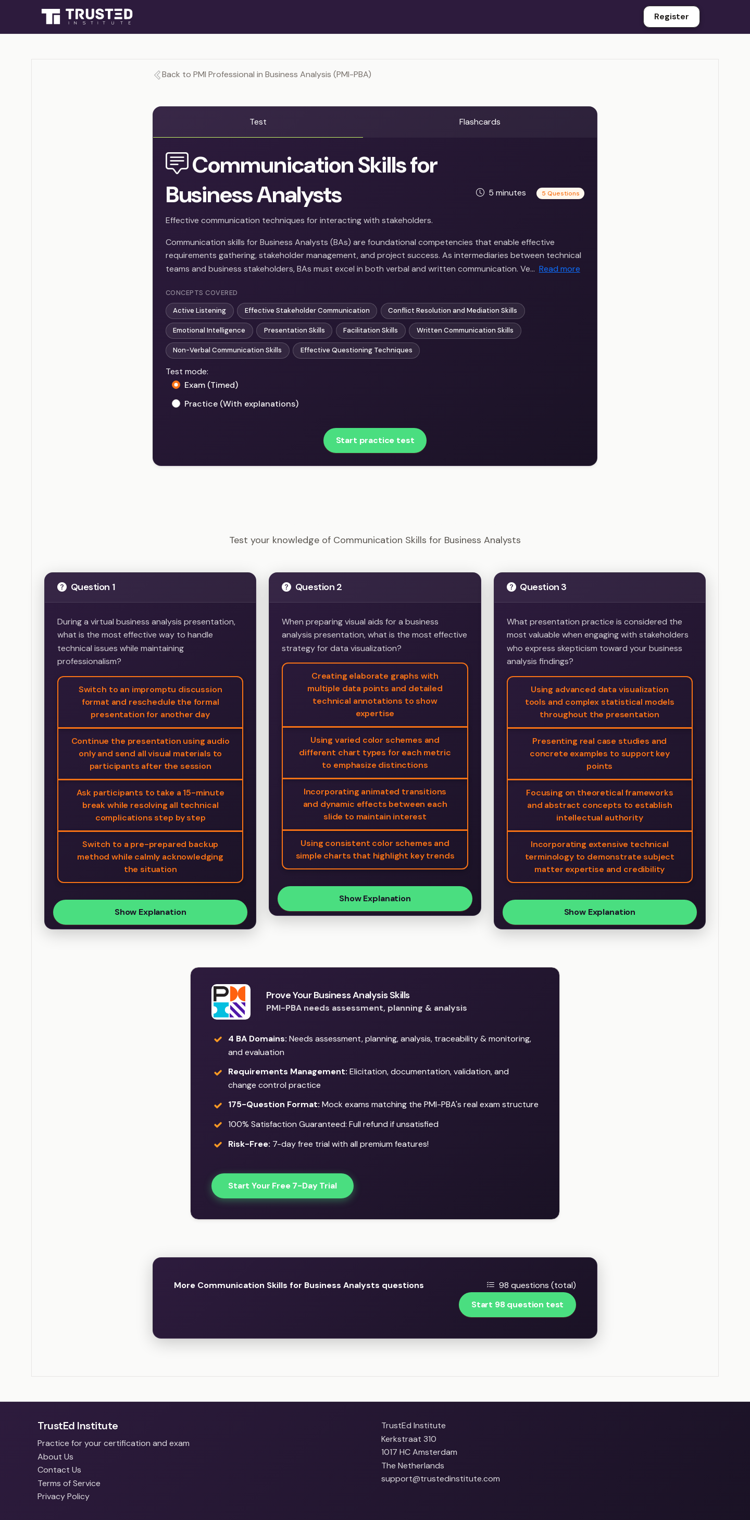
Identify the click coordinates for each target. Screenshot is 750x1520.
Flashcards (480, 121)
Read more (559, 268)
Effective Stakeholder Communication (307, 310)
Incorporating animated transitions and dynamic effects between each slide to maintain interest (375, 804)
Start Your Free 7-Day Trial (282, 1185)
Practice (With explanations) (241, 403)
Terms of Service (69, 1483)
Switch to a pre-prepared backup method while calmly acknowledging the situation (150, 857)
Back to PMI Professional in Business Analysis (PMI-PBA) (262, 74)
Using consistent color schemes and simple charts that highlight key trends (375, 849)
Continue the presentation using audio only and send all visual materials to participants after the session (150, 753)
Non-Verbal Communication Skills (227, 350)
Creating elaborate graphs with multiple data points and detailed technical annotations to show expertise (375, 694)
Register (671, 16)
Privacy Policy (64, 1496)
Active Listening (199, 310)
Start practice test (375, 440)
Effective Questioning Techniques (357, 350)
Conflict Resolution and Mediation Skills (452, 310)
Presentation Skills (294, 330)
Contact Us (59, 1469)
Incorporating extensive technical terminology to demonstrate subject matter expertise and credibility (600, 857)
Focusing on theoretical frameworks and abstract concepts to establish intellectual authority (599, 805)
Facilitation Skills (370, 330)
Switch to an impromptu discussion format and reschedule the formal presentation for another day (150, 702)
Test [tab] (258, 121)
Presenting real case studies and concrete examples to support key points (600, 753)
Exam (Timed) (211, 384)
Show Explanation (150, 911)
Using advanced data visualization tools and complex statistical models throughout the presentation (599, 702)
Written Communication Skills (465, 330)
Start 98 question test (517, 1304)
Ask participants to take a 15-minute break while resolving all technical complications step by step (150, 805)
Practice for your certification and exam (114, 1443)
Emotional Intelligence (209, 330)
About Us (55, 1456)
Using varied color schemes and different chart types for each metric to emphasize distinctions (375, 752)
